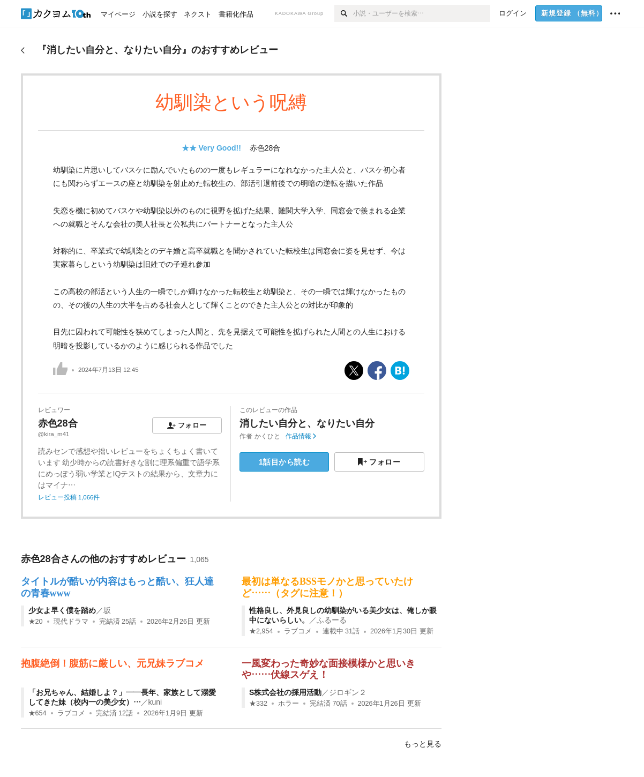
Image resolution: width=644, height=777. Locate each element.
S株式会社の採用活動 (285, 692)
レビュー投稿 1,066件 (69, 497)
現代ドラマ (71, 621)
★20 (35, 621)
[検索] (343, 13)
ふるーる (332, 620)
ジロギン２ (347, 692)
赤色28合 (265, 148)
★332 (258, 703)
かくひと (267, 436)
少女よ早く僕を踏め (62, 610)
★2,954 (261, 631)
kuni (155, 702)
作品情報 (301, 436)
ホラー (288, 703)
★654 (37, 713)
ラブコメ (298, 631)
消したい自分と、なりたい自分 (307, 423)
